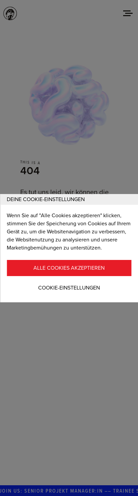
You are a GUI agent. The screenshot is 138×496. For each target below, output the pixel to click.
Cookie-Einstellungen (69, 287)
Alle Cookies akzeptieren (69, 268)
